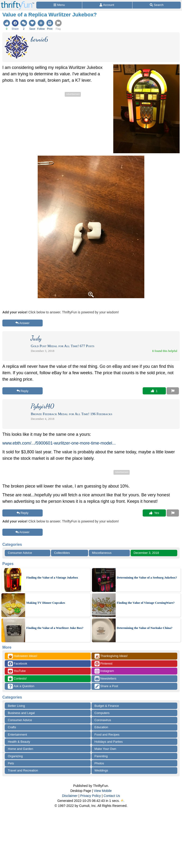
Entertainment (17, 734)
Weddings (101, 770)
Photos (99, 763)
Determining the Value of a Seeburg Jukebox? (147, 577)
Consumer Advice (20, 553)
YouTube (17, 671)
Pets (11, 763)
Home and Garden (20, 749)
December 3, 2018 (146, 553)
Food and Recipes (107, 734)
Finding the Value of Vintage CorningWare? (146, 602)
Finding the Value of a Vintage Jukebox (52, 577)
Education (101, 727)
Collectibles (62, 553)
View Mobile (103, 791)
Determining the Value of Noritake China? (145, 628)
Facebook (17, 663)
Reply (22, 391)
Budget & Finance (107, 706)
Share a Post (106, 686)
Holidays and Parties (109, 741)
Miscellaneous (101, 553)
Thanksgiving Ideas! (111, 656)
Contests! (17, 678)
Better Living (16, 706)
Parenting (101, 756)
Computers (102, 713)
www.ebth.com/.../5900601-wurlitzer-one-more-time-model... (59, 443)
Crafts (12, 727)
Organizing (15, 756)
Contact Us (112, 796)
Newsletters (106, 678)
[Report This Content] (173, 390)
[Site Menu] (59, 5)
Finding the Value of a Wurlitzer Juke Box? (54, 628)
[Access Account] (107, 5)
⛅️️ (123, 801)
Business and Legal (21, 713)
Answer (22, 323)
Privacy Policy (90, 796)
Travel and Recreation (23, 770)
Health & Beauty (19, 741)
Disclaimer (69, 796)
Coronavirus (103, 720)
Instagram (104, 671)
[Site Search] (156, 5)
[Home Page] (17, 3)
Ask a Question (21, 686)
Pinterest (104, 663)
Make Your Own (105, 749)
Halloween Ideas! (22, 656)
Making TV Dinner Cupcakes (45, 602)
